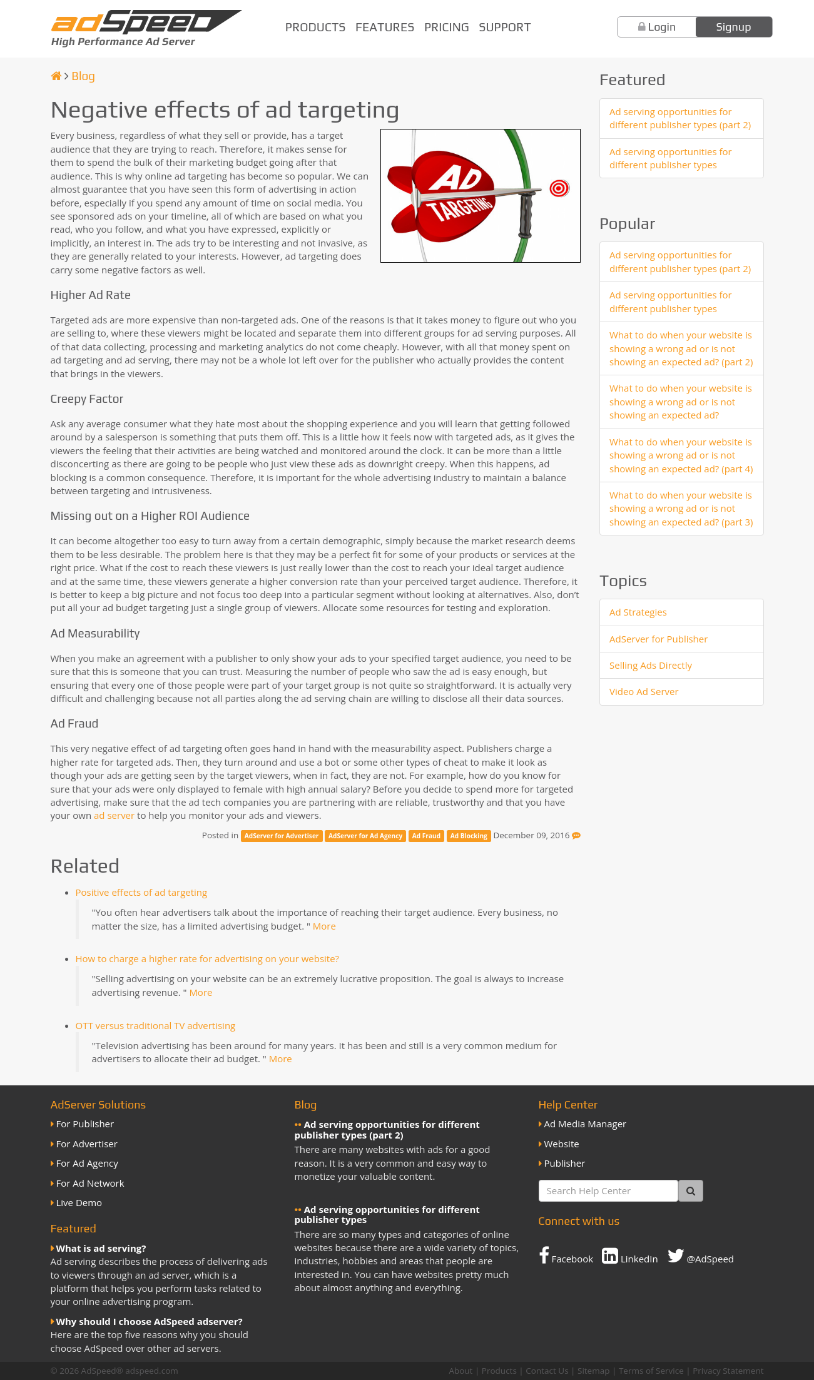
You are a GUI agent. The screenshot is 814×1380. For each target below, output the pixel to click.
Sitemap (593, 1370)
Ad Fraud (426, 835)
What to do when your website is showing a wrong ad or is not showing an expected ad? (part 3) (681, 508)
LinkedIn (630, 1255)
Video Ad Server (644, 691)
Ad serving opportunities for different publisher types (670, 158)
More (324, 926)
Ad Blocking (468, 835)
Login (662, 26)
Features (384, 27)
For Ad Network (90, 1183)
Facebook (566, 1255)
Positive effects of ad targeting (142, 892)
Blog (83, 76)
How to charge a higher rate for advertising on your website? (208, 958)
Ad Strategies (638, 612)
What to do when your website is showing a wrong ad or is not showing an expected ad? (680, 401)
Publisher (565, 1163)
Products (315, 27)
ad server (114, 815)
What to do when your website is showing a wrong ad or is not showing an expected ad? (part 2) (681, 348)
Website (561, 1143)
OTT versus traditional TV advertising (156, 1025)
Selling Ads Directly (650, 665)
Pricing (446, 27)
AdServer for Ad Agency (365, 835)
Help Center (568, 1104)
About (460, 1370)
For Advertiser (87, 1143)
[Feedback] (576, 835)
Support (505, 27)
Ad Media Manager (585, 1123)
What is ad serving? (101, 1248)
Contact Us (547, 1370)
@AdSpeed (700, 1255)
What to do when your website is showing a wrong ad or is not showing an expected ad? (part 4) (681, 455)
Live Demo (79, 1202)
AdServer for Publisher (658, 638)
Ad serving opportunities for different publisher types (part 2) (680, 118)
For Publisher (85, 1123)
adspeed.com (151, 1370)
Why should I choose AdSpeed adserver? (149, 1321)
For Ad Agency (87, 1163)
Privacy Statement (728, 1370)
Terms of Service (651, 1370)
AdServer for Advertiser (282, 835)
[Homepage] (56, 76)
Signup (733, 26)
